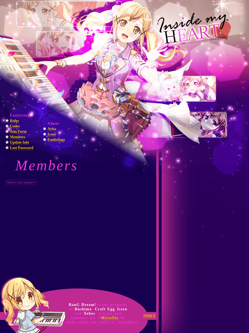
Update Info (19, 142)
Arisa (52, 129)
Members (17, 137)
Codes (15, 126)
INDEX (149, 316)
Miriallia (110, 318)
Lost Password (21, 148)
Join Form (18, 131)
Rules (14, 121)
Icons (52, 134)
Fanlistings (56, 140)
